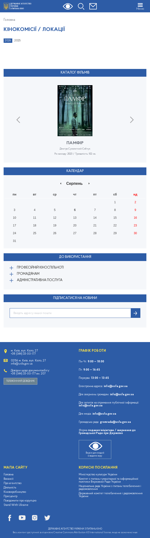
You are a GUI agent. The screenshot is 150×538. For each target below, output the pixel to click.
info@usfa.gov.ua (115, 386)
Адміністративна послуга (39, 280)
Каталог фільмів (75, 73)
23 (135, 225)
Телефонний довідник (20, 381)
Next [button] (131, 120)
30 (135, 233)
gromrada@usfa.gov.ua (115, 422)
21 (95, 225)
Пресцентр (10, 496)
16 (135, 217)
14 (95, 217)
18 (34, 225)
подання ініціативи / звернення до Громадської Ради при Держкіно (107, 432)
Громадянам (28, 274)
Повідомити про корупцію (20, 500)
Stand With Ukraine (16, 505)
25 (34, 233)
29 (115, 233)
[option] (75, 124)
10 (14, 217)
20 (74, 225)
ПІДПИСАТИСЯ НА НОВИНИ (75, 298)
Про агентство (12, 483)
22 (115, 225)
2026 (8, 40)
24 (14, 233)
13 (74, 217)
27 (74, 233)
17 (14, 225)
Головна (9, 20)
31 (14, 241)
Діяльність (10, 487)
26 (54, 233)
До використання (75, 257)
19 (54, 225)
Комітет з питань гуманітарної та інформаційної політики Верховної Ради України (108, 480)
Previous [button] (18, 120)
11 (34, 217)
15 (115, 217)
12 (54, 217)
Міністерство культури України (98, 474)
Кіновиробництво (15, 492)
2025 (17, 40)
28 (95, 233)
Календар (75, 171)
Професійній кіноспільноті (40, 267)
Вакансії (8, 479)
